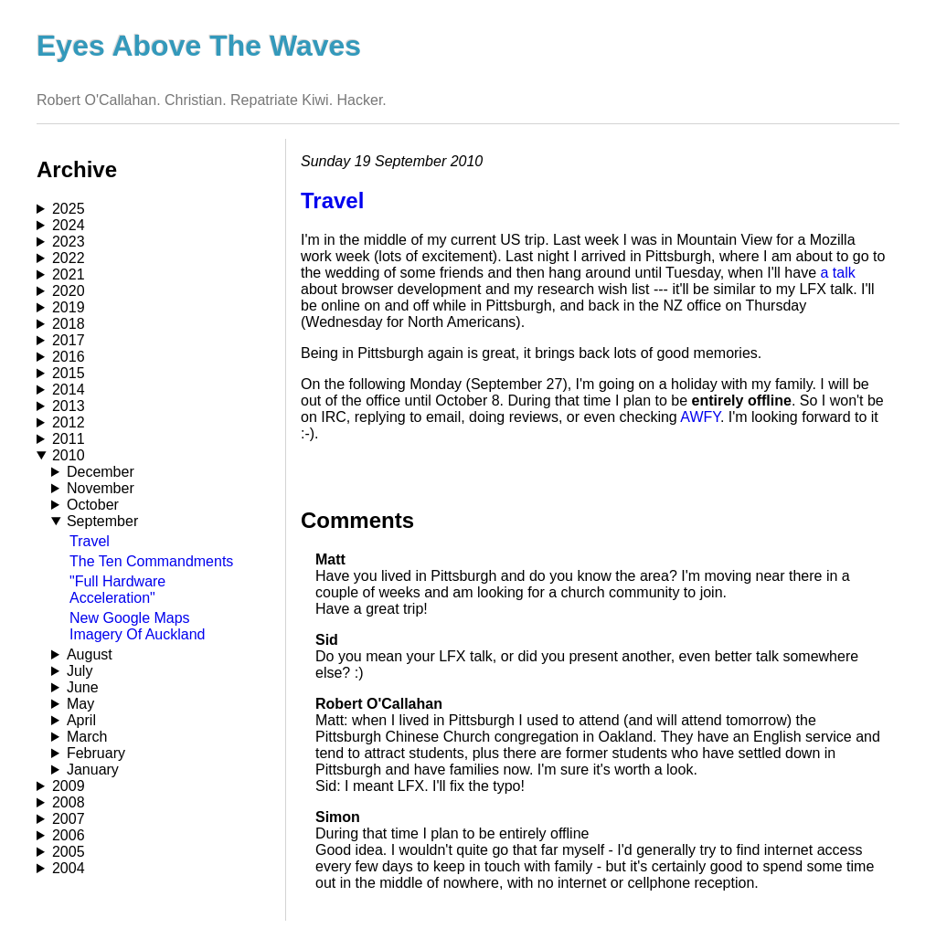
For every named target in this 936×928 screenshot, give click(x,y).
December (100, 472)
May (80, 704)
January (93, 769)
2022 (68, 258)
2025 (68, 208)
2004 (68, 868)
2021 (68, 274)
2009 (68, 786)
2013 (68, 406)
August (89, 654)
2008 (68, 802)
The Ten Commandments (151, 561)
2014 (68, 389)
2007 (68, 819)
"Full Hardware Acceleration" (117, 590)
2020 (68, 291)
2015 (68, 373)
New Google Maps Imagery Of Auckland (137, 626)
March (87, 736)
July (79, 671)
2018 (68, 324)
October (93, 504)
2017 (68, 340)
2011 (68, 439)
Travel (89, 541)
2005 (68, 851)
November (100, 488)
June (83, 687)
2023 (68, 241)
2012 (68, 422)
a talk (837, 272)
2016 (68, 356)
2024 (68, 225)
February (96, 753)
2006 (68, 835)
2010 (68, 455)
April (81, 720)
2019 (68, 307)
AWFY (700, 417)
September (102, 521)
